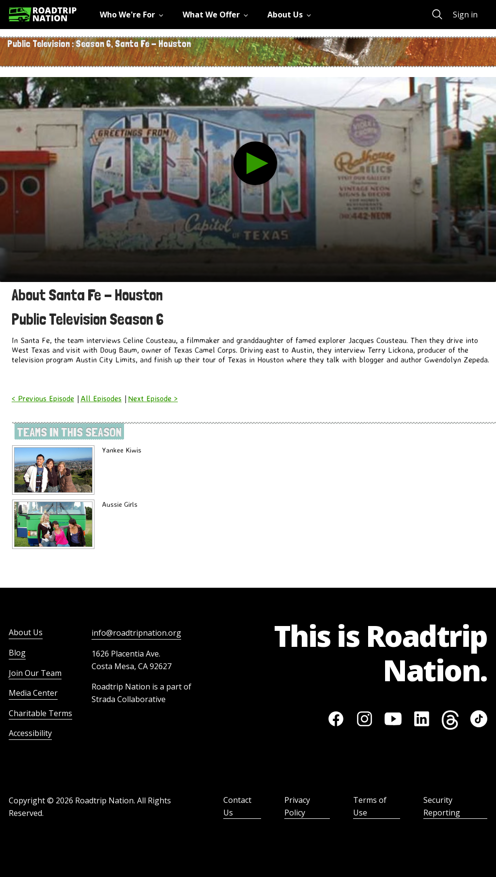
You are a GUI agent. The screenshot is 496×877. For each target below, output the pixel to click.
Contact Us (237, 806)
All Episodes (101, 398)
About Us (26, 632)
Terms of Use (370, 806)
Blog (17, 652)
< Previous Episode (43, 398)
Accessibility (30, 733)
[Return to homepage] (43, 14)
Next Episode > (153, 398)
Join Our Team (35, 673)
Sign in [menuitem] (465, 14)
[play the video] (255, 163)
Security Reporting (441, 806)
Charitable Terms (40, 713)
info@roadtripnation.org (136, 632)
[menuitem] (133, 14)
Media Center (33, 693)
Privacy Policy (297, 806)
